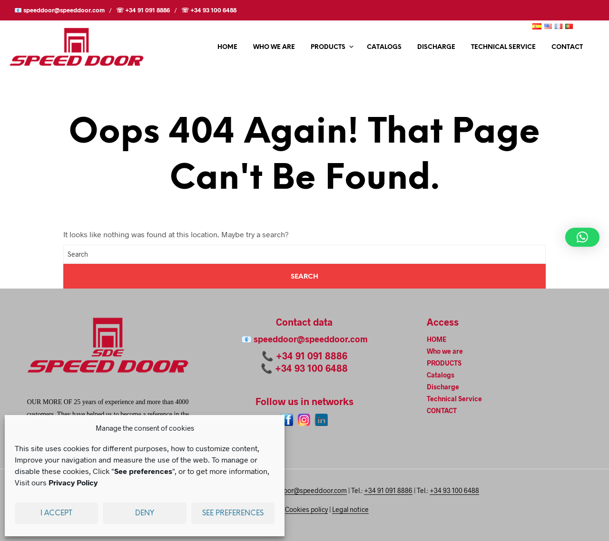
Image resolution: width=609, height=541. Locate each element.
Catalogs (384, 47)
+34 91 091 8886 (311, 355)
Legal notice (350, 509)
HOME (227, 47)
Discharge (436, 47)
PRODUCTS (328, 47)
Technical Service (503, 47)
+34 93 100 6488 (311, 368)
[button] (582, 237)
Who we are (274, 47)
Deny (144, 513)
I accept (56, 513)
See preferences (233, 513)
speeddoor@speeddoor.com (311, 339)
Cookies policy (306, 509)
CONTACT (567, 47)
